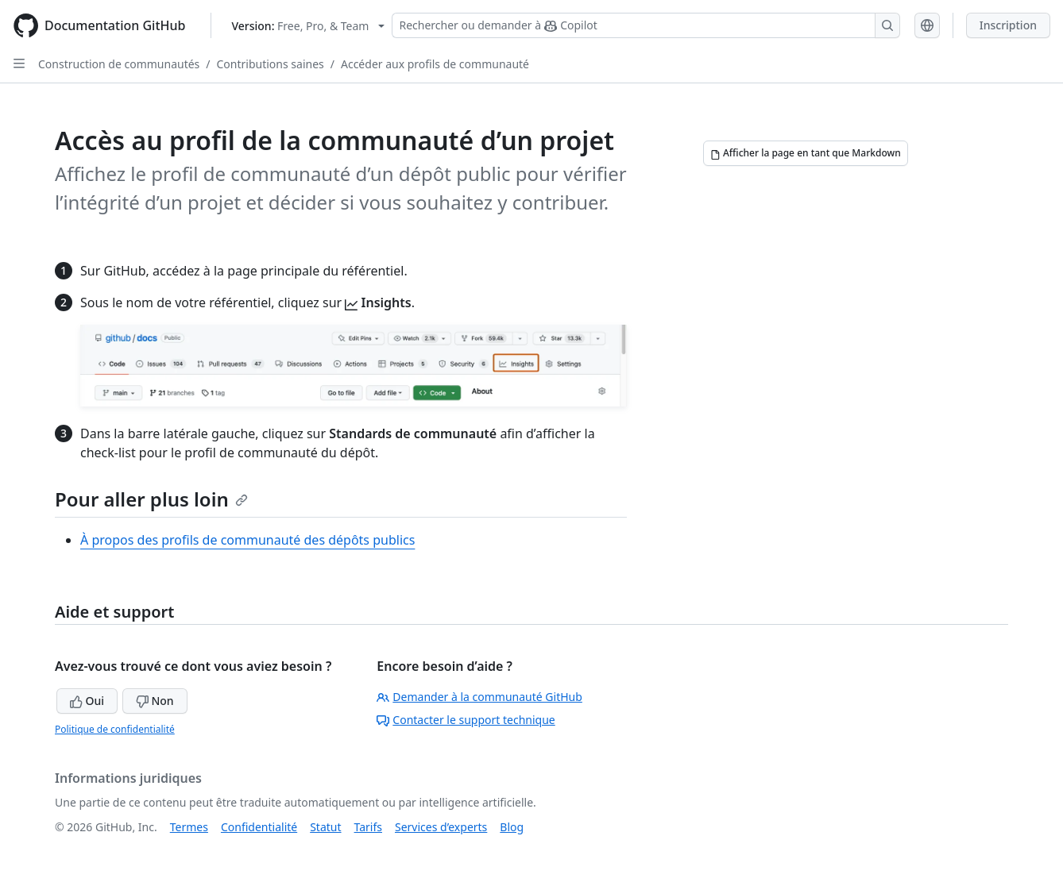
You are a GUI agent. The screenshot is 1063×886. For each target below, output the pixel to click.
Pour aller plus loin (151, 499)
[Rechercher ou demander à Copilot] (646, 25)
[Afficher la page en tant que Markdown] (805, 153)
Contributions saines (270, 63)
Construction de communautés (118, 63)
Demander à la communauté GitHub (479, 696)
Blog (512, 826)
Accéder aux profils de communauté (435, 63)
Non (155, 700)
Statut (325, 826)
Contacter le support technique (466, 719)
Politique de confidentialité (115, 729)
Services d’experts (441, 826)
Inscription (1008, 25)
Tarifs (368, 826)
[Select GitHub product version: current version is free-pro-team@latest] (308, 25)
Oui (87, 700)
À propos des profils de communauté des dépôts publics (247, 540)
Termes (189, 826)
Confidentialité (259, 826)
